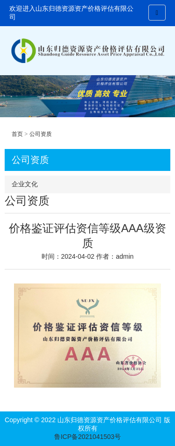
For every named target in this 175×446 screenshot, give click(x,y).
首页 (17, 134)
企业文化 (25, 184)
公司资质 (40, 134)
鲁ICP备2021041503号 (87, 436)
